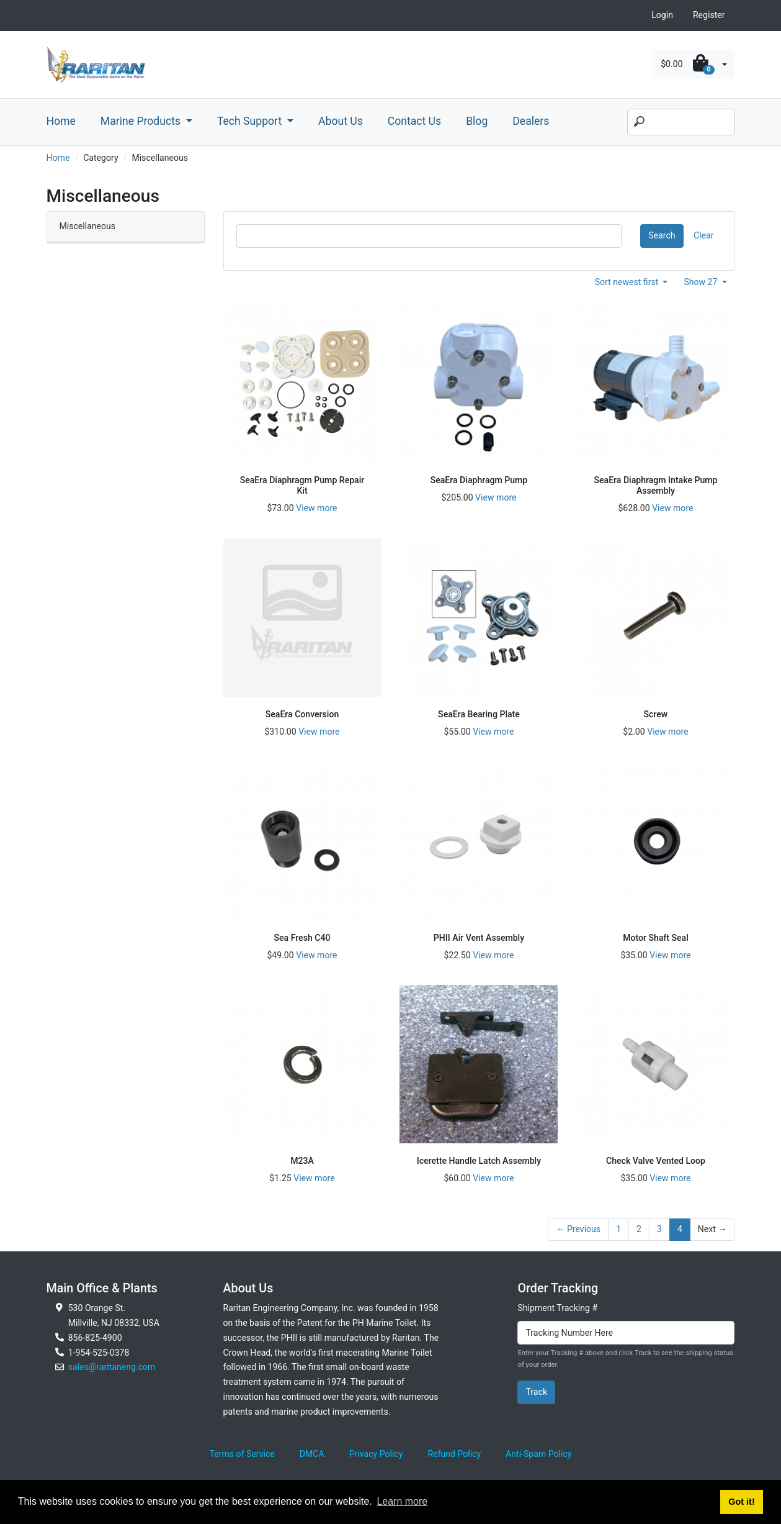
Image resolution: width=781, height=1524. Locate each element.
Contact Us (414, 121)
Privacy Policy (376, 1454)
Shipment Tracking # (557, 1308)
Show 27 (702, 282)
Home (61, 121)
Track (536, 1392)
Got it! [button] (741, 1502)
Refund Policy (454, 1454)
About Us (340, 121)
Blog (477, 121)
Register (709, 15)
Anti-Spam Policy (538, 1454)
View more (316, 508)
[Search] (681, 122)
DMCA (312, 1454)
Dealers (530, 121)
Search (661, 235)
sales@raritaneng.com (112, 1367)
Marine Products (142, 121)
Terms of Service (242, 1454)
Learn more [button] (402, 1501)
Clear (703, 235)
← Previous (578, 1229)
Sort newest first (628, 282)
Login (662, 15)
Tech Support (251, 121)
